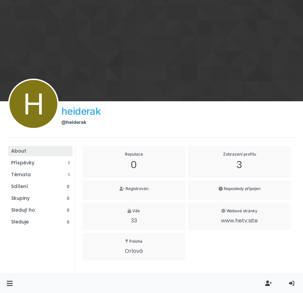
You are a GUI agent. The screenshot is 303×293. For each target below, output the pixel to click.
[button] (10, 283)
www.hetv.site (239, 220)
